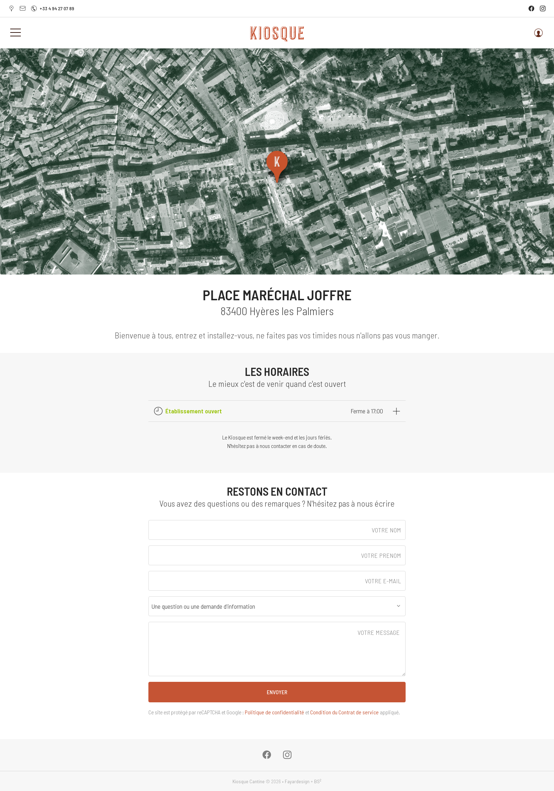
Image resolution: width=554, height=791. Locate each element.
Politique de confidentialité (274, 712)
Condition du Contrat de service (344, 712)
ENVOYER (277, 692)
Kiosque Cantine (248, 781)
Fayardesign (297, 781)
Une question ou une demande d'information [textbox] (203, 606)
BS (318, 781)
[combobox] (277, 606)
